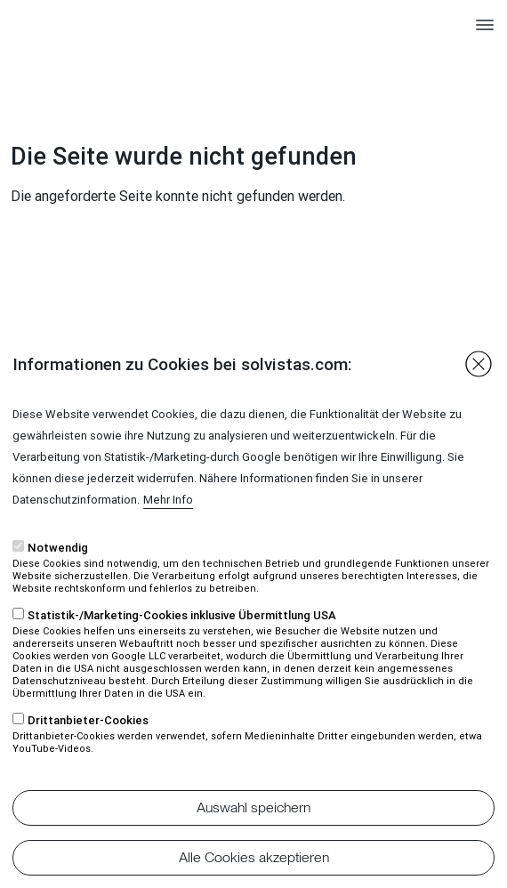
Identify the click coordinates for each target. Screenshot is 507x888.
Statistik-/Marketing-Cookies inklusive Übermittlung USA (182, 646)
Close (479, 395)
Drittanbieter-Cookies (88, 751)
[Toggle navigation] (484, 33)
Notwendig (58, 578)
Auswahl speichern (253, 838)
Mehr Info (168, 531)
